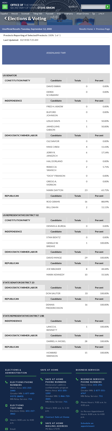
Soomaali (25, 13)
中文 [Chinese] (59, 13)
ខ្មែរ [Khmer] (93, 13)
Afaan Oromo (83, 13)
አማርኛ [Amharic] (101, 13)
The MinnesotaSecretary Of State (32, 6)
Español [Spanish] (4, 13)
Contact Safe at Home (57, 417)
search (73, 6)
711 (30, 399)
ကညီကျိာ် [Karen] (54, 17)
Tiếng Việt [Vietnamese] (37, 13)
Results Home (86, 29)
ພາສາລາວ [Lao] (68, 13)
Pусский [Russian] (49, 13)
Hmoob (14, 13)
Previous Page (103, 29)
